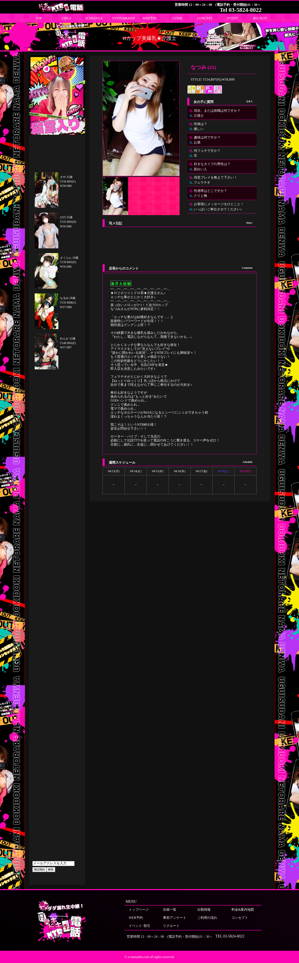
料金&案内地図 (243, 909)
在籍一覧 (169, 909)
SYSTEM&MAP (123, 18)
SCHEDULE (94, 18)
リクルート (171, 925)
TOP (39, 18)
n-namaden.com (138, 957)
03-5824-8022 (233, 936)
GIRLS (66, 18)
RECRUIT (260, 18)
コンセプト (240, 917)
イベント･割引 (139, 925)
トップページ (139, 909)
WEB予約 (149, 18)
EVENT (232, 18)
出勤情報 (204, 909)
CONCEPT (204, 18)
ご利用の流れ (207, 917)
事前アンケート (174, 917)
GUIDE (177, 18)
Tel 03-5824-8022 (241, 10)
